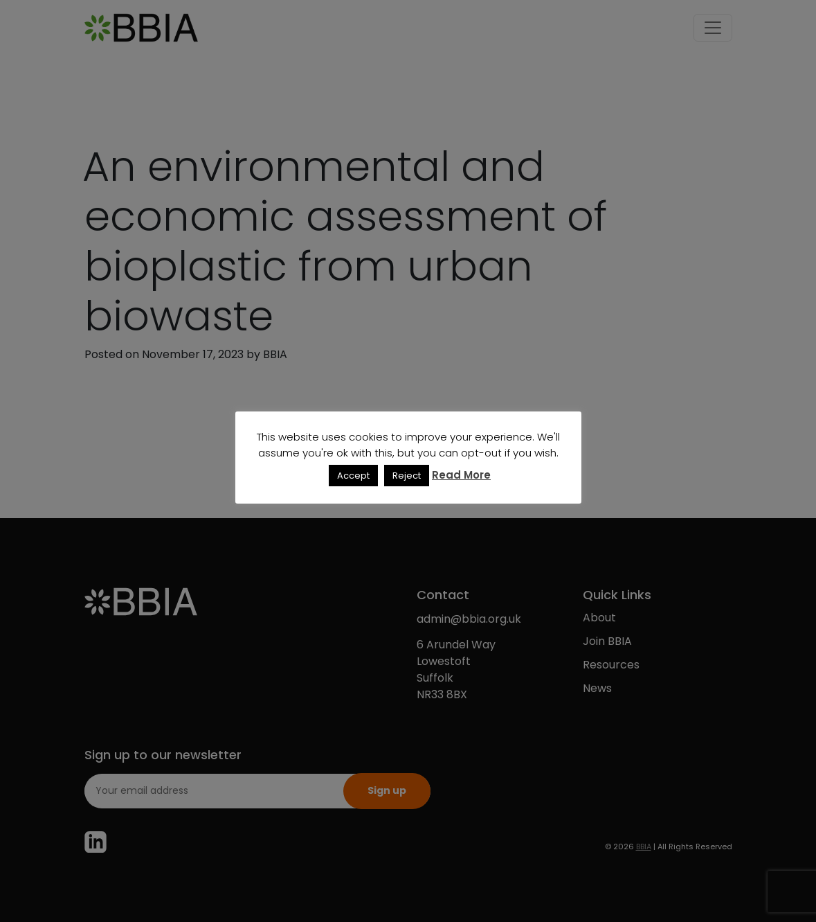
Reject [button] (406, 475)
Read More (461, 475)
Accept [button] (353, 475)
